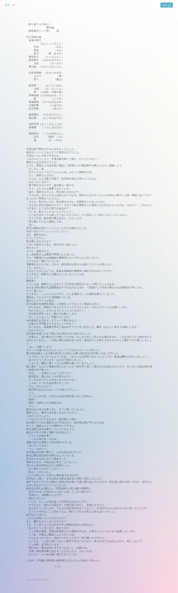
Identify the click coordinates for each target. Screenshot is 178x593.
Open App (166, 5)
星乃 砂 (10, 5)
